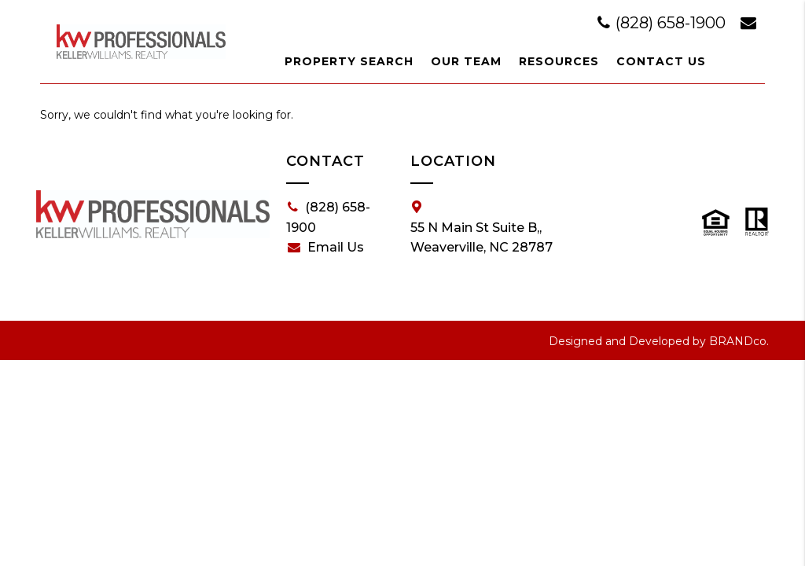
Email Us (326, 247)
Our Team (466, 61)
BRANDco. (739, 341)
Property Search (349, 61)
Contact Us (661, 61)
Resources (559, 61)
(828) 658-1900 (663, 22)
